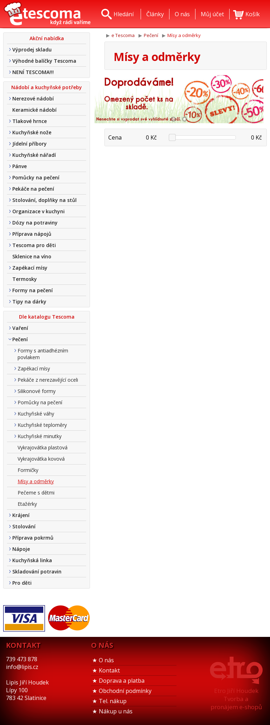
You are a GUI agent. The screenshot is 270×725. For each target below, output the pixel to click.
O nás (106, 660)
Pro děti (22, 582)
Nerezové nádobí (33, 98)
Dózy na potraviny (35, 222)
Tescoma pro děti (34, 245)
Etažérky (27, 503)
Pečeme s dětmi (36, 492)
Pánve (19, 166)
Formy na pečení (32, 290)
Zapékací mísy (29, 267)
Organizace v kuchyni (38, 211)
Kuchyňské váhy (36, 413)
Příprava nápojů (31, 234)
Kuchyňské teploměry (42, 425)
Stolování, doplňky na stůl (44, 200)
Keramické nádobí (34, 109)
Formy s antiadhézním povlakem (43, 354)
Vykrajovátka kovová (41, 458)
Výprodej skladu (32, 49)
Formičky (28, 470)
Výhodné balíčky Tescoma (44, 60)
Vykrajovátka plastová (43, 447)
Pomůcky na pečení (35, 177)
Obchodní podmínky (125, 691)
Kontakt (109, 670)
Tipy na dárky (29, 301)
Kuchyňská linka (32, 560)
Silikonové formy (37, 391)
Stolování (24, 526)
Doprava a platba (121, 680)
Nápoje (21, 549)
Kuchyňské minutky (40, 436)
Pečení (20, 339)
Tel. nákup (113, 701)
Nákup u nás (116, 711)
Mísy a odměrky (36, 481)
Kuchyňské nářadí (34, 155)
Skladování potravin (37, 571)
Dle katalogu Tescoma (47, 316)
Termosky (24, 279)
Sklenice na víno (31, 256)
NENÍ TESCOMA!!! (33, 72)
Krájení (21, 515)
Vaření (20, 328)
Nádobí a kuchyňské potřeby (46, 87)
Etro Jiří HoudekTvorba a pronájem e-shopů (236, 699)
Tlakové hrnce (29, 121)
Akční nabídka (47, 38)
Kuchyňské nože (31, 132)
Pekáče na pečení (33, 188)
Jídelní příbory (29, 143)
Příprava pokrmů (32, 537)
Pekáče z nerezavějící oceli (48, 379)
